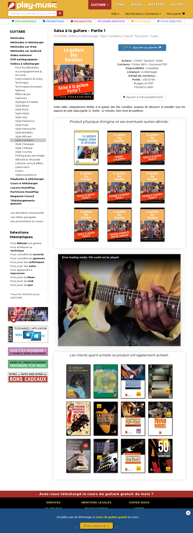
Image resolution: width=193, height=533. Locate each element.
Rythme (20, 90)
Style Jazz (21, 117)
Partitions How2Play (24, 191)
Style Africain (23, 136)
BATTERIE (157, 5)
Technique (21, 82)
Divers (19, 170)
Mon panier (176, 13)
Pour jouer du (22, 277)
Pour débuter (169, 21)
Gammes (21, 98)
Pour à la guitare (26, 243)
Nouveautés (81, 21)
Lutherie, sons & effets (29, 163)
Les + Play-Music (53, 508)
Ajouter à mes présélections (143, 97)
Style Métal (22, 113)
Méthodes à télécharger (27, 42)
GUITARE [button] (100, 5)
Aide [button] (115, 13)
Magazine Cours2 (22, 196)
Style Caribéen (24, 140)
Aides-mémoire (21, 55)
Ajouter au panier (142, 47)
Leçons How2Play (22, 187)
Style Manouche (25, 128)
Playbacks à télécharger (27, 178)
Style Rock (21, 109)
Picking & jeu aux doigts (30, 155)
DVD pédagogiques (24, 59)
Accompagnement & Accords (28, 73)
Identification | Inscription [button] (143, 13)
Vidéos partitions (25, 174)
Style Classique (24, 143)
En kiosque (141, 21)
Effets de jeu (23, 94)
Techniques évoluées (28, 86)
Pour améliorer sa (21, 249)
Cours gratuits (111, 21)
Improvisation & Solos (28, 78)
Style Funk (21, 124)
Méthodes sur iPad (23, 46)
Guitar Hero (22, 167)
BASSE (137, 5)
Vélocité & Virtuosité (27, 159)
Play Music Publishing (96, 508)
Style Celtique (24, 147)
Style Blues (22, 105)
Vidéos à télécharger (24, 63)
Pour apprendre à (21, 271)
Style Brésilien (24, 132)
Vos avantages (24, 21)
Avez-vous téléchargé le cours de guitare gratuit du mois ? (96, 494)
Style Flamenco (25, 120)
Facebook (139, 508)
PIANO (120, 5)
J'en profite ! (96, 525)
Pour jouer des (27, 262)
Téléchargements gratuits (22, 202)
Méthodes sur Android (25, 50)
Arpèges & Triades (26, 101)
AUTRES (178, 5)
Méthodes (17, 37)
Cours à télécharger (24, 183)
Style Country (23, 151)
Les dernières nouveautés (27, 212)
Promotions (53, 21)
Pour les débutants (27, 67)
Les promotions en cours (26, 221)
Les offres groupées (23, 217)
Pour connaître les (27, 254)
